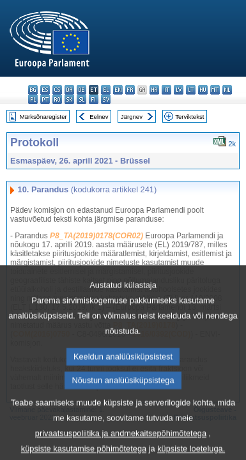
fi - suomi (93, 99)
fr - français (130, 90)
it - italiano (166, 90)
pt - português (45, 99)
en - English (118, 90)
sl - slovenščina (81, 99)
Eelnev (98, 116)
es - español (45, 90)
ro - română (57, 99)
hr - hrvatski (154, 90)
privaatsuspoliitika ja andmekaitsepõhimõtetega (120, 448)
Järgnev (131, 116)
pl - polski (33, 99)
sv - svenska (106, 99)
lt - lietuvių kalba (191, 90)
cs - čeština (57, 90)
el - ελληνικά (106, 90)
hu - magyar (203, 90)
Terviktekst (189, 116)
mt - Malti (215, 90)
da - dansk (69, 90)
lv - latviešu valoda (178, 90)
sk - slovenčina (69, 99)
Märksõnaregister (43, 116)
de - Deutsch (81, 90)
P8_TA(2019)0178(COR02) (96, 235)
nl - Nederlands (227, 90)
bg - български (33, 90)
